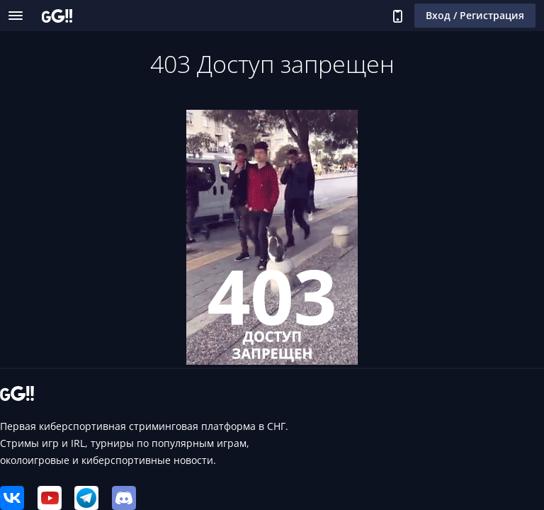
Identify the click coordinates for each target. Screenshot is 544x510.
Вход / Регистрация (475, 15)
